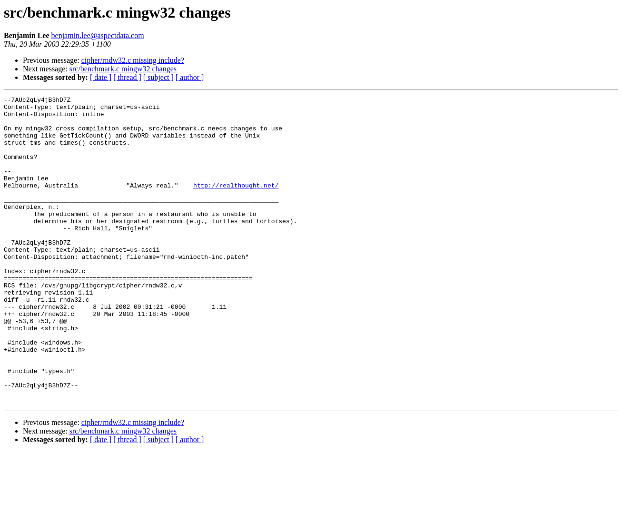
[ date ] (100, 77)
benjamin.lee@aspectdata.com (97, 35)
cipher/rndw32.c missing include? (132, 60)
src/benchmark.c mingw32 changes (123, 69)
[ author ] (190, 77)
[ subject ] (158, 77)
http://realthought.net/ (235, 203)
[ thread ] (127, 77)
